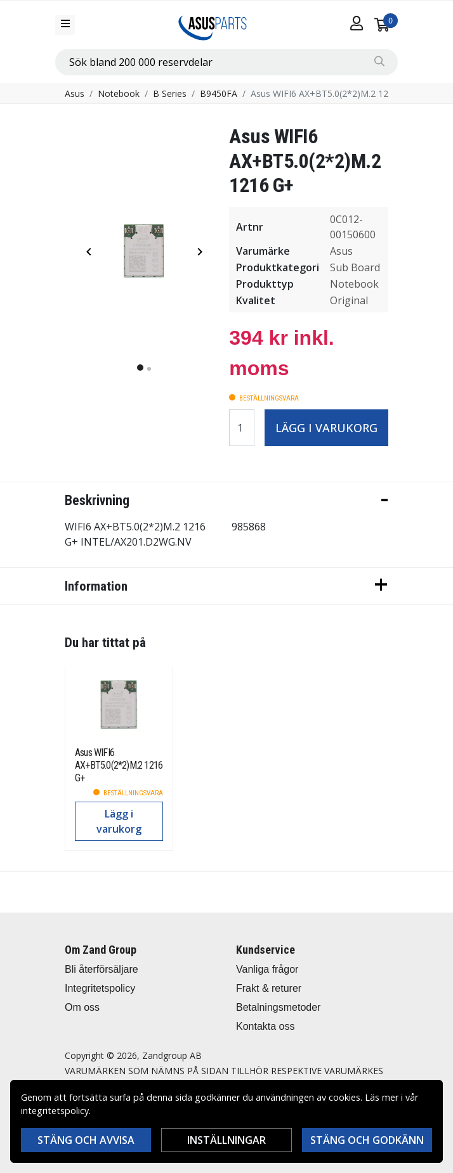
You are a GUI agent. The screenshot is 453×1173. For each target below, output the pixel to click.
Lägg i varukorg (326, 427)
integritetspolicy (55, 1111)
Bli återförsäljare (101, 969)
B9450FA (218, 93)
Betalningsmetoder (278, 1007)
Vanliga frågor (267, 969)
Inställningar (226, 1140)
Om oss (82, 1007)
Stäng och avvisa (86, 1140)
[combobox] (226, 62)
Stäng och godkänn (367, 1140)
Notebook (119, 93)
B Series (170, 93)
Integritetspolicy (100, 988)
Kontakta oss (265, 1026)
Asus (74, 93)
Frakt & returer (268, 988)
